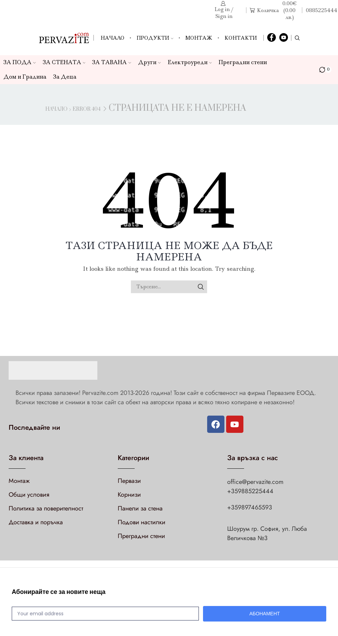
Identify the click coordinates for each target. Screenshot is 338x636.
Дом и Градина (24, 76)
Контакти (240, 37)
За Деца (64, 76)
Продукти (154, 37)
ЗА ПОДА (19, 62)
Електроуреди (190, 62)
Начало (112, 37)
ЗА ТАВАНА (111, 62)
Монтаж (198, 37)
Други (149, 62)
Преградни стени (243, 62)
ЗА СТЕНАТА (64, 62)
